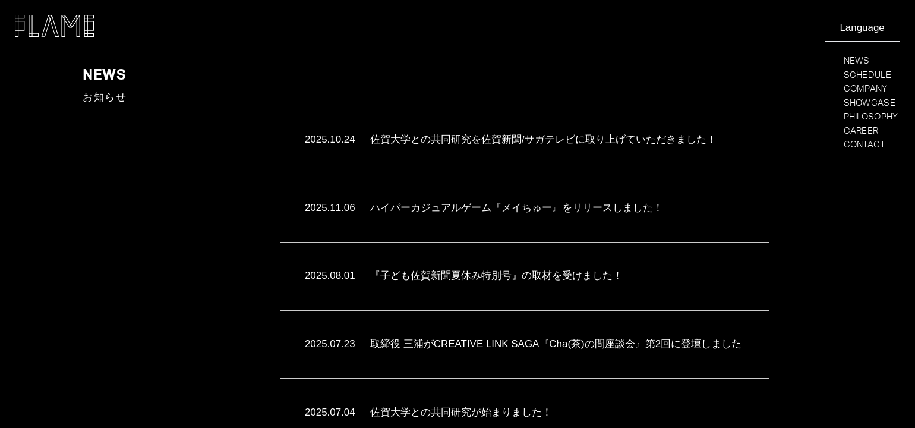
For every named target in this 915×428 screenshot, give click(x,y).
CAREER (861, 131)
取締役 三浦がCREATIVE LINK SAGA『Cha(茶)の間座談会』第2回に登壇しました (523, 344)
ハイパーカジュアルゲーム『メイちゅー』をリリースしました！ (484, 208)
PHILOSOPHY (871, 116)
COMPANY (866, 88)
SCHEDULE (867, 75)
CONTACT (865, 144)
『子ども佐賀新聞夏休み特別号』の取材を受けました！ (464, 276)
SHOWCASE (869, 103)
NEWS (857, 60)
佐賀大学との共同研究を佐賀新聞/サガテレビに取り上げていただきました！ (511, 140)
